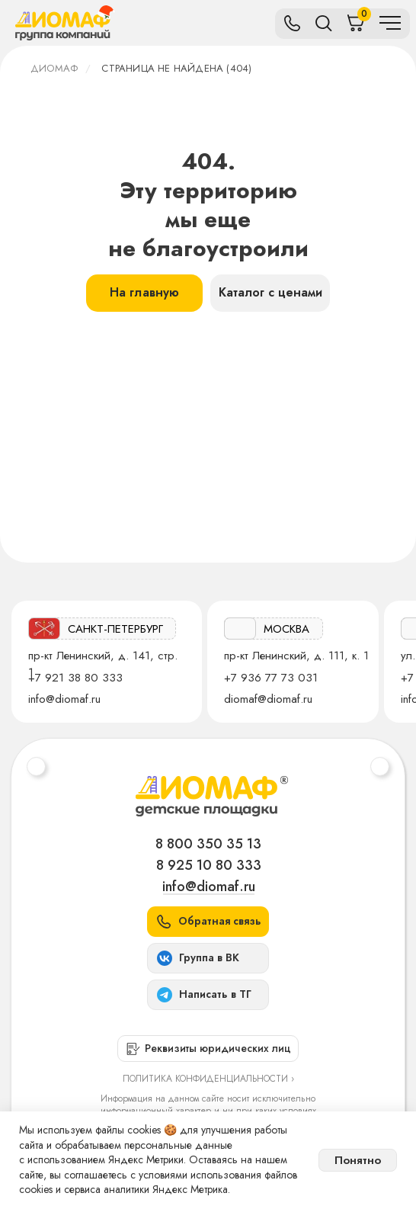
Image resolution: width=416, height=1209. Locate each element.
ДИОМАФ (54, 68)
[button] (208, 921)
